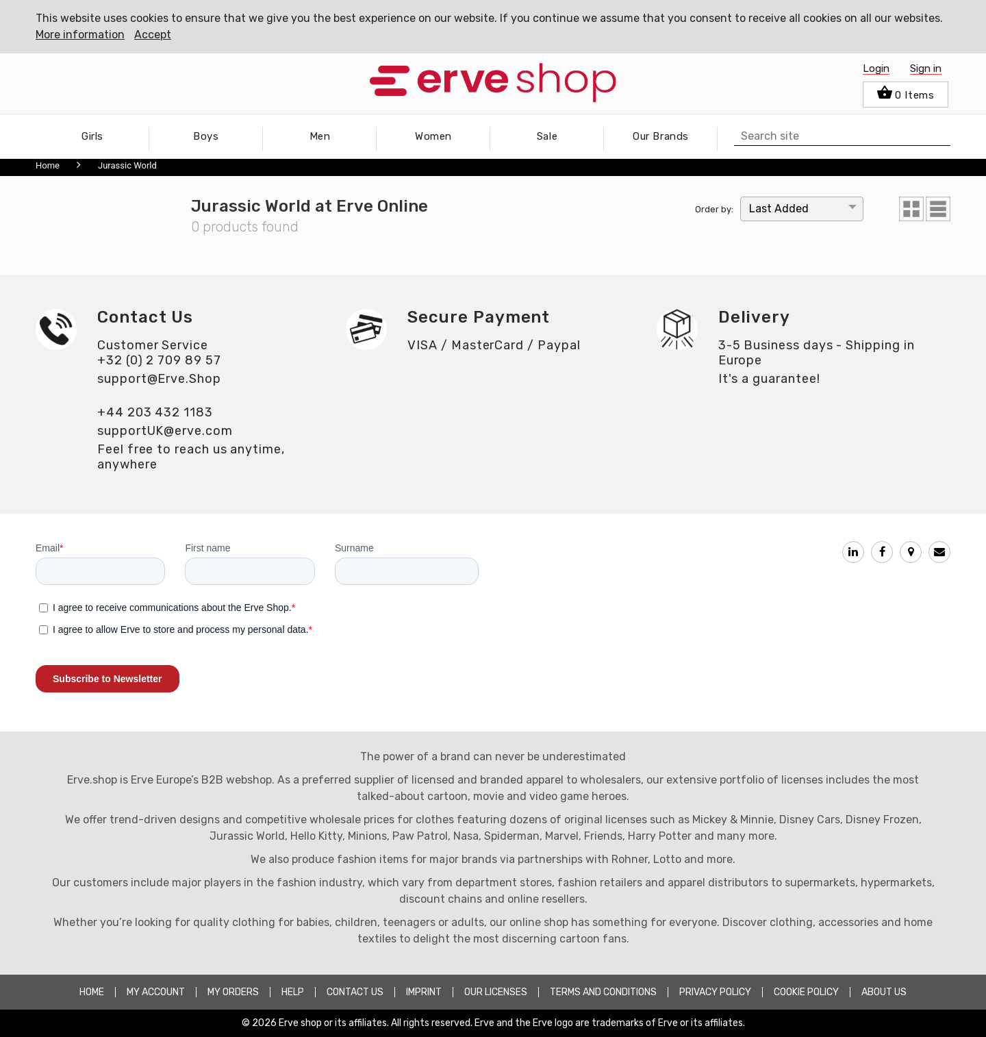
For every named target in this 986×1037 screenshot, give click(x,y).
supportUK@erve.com (165, 430)
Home (48, 165)
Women (433, 136)
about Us (884, 992)
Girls (92, 136)
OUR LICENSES (495, 992)
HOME (91, 992)
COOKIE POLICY (806, 992)
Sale (547, 136)
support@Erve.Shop (159, 378)
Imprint (424, 992)
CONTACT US (355, 992)
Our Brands (660, 136)
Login (876, 68)
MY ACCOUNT (156, 992)
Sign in (925, 68)
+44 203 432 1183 (155, 412)
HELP (292, 992)
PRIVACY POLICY (715, 992)
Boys (205, 136)
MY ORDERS (233, 992)
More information (80, 34)
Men (320, 136)
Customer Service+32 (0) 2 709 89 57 (159, 353)
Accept (152, 34)
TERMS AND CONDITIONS (603, 992)
